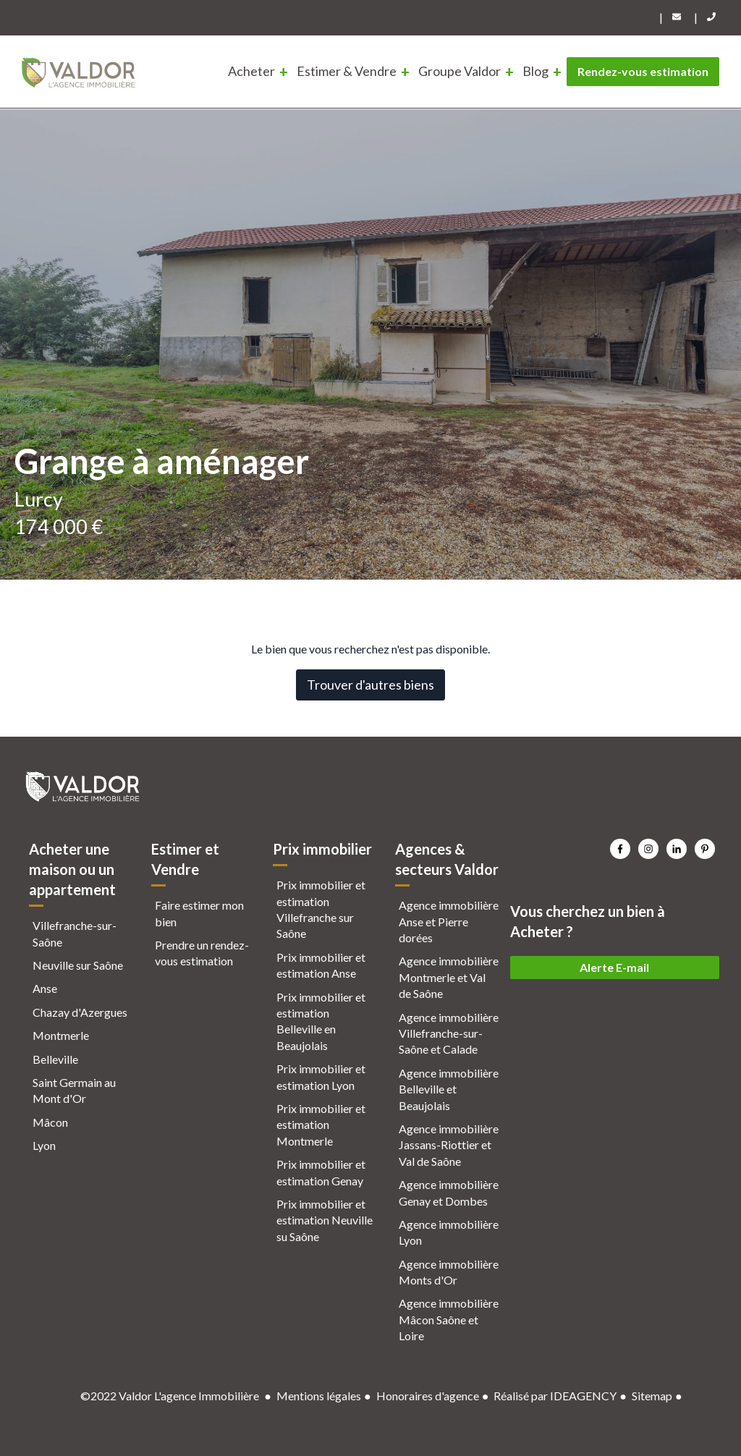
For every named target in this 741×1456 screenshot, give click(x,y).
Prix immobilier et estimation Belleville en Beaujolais (320, 1021)
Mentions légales (318, 1395)
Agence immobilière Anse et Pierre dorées (449, 921)
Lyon (44, 1145)
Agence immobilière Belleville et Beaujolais (449, 1089)
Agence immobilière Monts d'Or (449, 1272)
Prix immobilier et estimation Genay (320, 1172)
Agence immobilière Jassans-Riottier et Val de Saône (449, 1145)
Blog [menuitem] (535, 71)
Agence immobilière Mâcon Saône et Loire (449, 1319)
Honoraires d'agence (427, 1395)
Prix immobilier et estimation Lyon (320, 1076)
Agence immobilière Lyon (449, 1232)
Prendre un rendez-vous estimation (202, 953)
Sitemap (652, 1395)
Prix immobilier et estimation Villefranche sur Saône (320, 909)
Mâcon (50, 1122)
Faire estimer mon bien (199, 913)
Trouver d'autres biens (370, 685)
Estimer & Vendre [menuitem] (347, 71)
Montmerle (61, 1035)
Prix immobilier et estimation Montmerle (320, 1124)
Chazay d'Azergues (80, 1012)
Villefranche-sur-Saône (75, 933)
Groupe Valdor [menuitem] (459, 71)
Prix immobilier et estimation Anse (320, 965)
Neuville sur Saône (78, 965)
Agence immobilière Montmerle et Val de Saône (449, 977)
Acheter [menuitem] (251, 71)
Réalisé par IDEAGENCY (555, 1395)
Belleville (55, 1059)
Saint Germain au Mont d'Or (74, 1090)
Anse (45, 988)
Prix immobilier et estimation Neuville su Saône (324, 1220)
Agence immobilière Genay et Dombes (449, 1192)
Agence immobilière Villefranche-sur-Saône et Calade (449, 1033)
